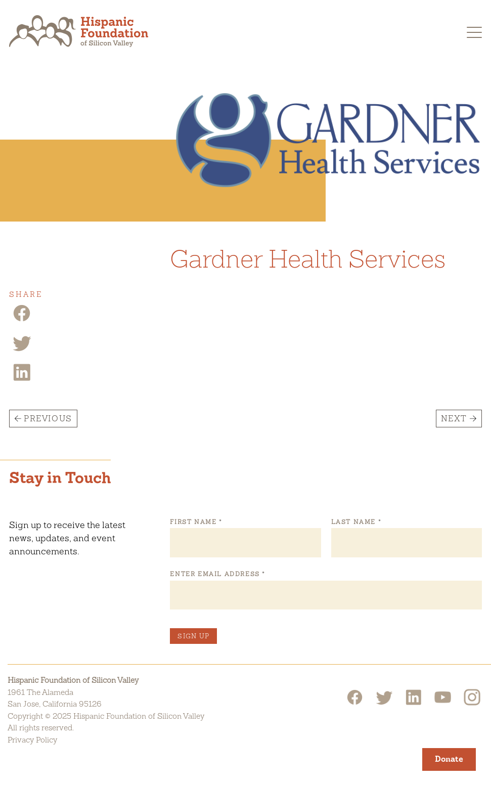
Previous (48, 418)
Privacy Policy (32, 740)
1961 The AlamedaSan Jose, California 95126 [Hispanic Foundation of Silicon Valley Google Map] (55, 698)
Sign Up (193, 636)
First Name (195, 522)
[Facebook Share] (21, 320)
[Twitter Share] (21, 350)
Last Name (356, 522)
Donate (449, 759)
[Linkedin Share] (21, 379)
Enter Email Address (217, 574)
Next (454, 418)
